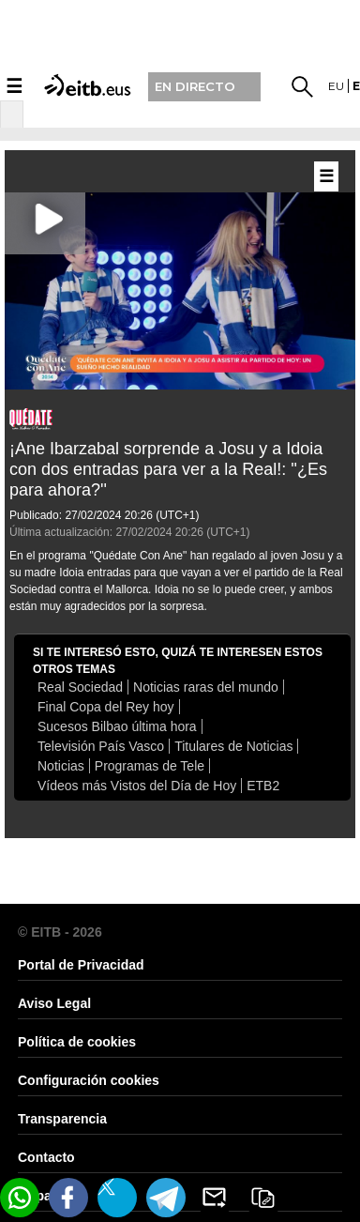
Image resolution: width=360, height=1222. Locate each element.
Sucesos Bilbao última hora (117, 726)
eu (336, 86)
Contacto (46, 1157)
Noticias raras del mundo (205, 687)
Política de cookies (77, 1041)
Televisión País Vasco (101, 746)
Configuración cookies (88, 1080)
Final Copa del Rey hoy (106, 706)
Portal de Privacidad (81, 964)
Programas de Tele (149, 765)
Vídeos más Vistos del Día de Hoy (137, 785)
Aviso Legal (54, 1003)
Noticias (61, 765)
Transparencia (62, 1118)
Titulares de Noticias (233, 746)
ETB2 (263, 785)
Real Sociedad (80, 687)
